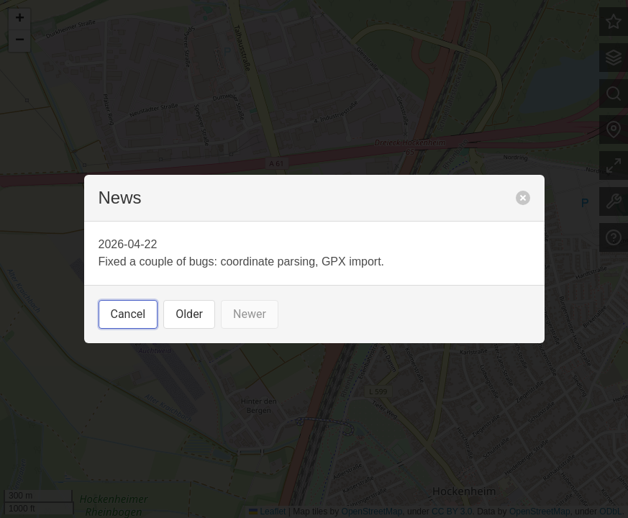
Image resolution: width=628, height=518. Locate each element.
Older (189, 314)
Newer (249, 314)
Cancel (128, 314)
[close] (523, 198)
